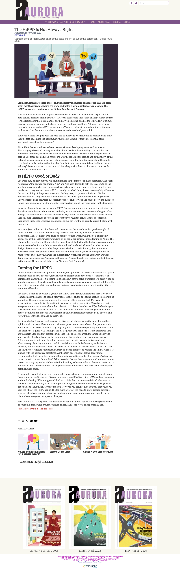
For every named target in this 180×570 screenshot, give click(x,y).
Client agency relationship (28, 409)
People (117, 21)
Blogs (127, 21)
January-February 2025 (44, 550)
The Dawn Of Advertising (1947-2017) (65, 21)
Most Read (104, 21)
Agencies (43, 409)
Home (92, 21)
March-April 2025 (90, 550)
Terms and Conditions (85, 562)
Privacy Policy (97, 562)
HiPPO (51, 409)
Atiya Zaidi (19, 34)
